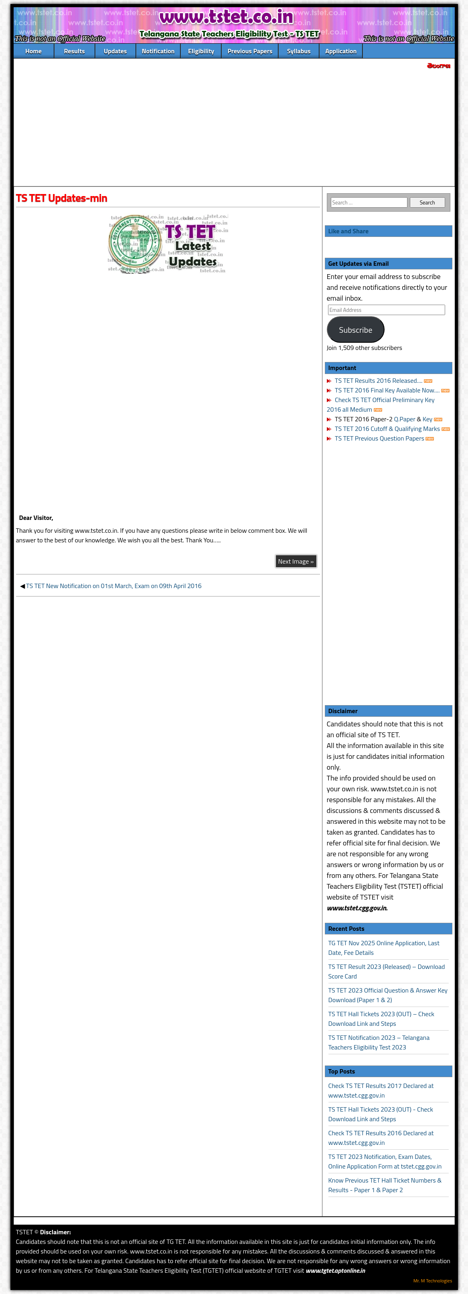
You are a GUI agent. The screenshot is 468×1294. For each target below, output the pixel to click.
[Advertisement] (234, 129)
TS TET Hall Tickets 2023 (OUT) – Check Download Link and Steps (381, 1018)
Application (341, 51)
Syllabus (299, 51)
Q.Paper (404, 419)
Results (74, 51)
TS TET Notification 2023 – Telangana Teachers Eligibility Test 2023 (379, 1042)
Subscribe (355, 330)
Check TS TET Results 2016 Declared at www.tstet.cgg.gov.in (381, 1137)
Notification (158, 51)
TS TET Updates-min (61, 197)
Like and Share (348, 231)
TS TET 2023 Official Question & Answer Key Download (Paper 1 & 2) (388, 995)
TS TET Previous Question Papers (379, 438)
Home (33, 51)
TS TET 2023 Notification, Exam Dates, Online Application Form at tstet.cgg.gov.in (385, 1161)
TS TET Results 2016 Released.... (378, 380)
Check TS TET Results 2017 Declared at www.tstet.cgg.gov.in (381, 1090)
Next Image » (296, 561)
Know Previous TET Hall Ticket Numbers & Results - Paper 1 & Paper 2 (385, 1185)
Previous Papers (249, 51)
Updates (115, 51)
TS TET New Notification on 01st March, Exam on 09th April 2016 (114, 585)
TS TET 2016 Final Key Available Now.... (387, 390)
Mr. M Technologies (432, 1280)
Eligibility (201, 51)
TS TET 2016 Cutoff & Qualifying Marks (387, 428)
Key (428, 419)
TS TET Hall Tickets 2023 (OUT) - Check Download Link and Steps (380, 1114)
